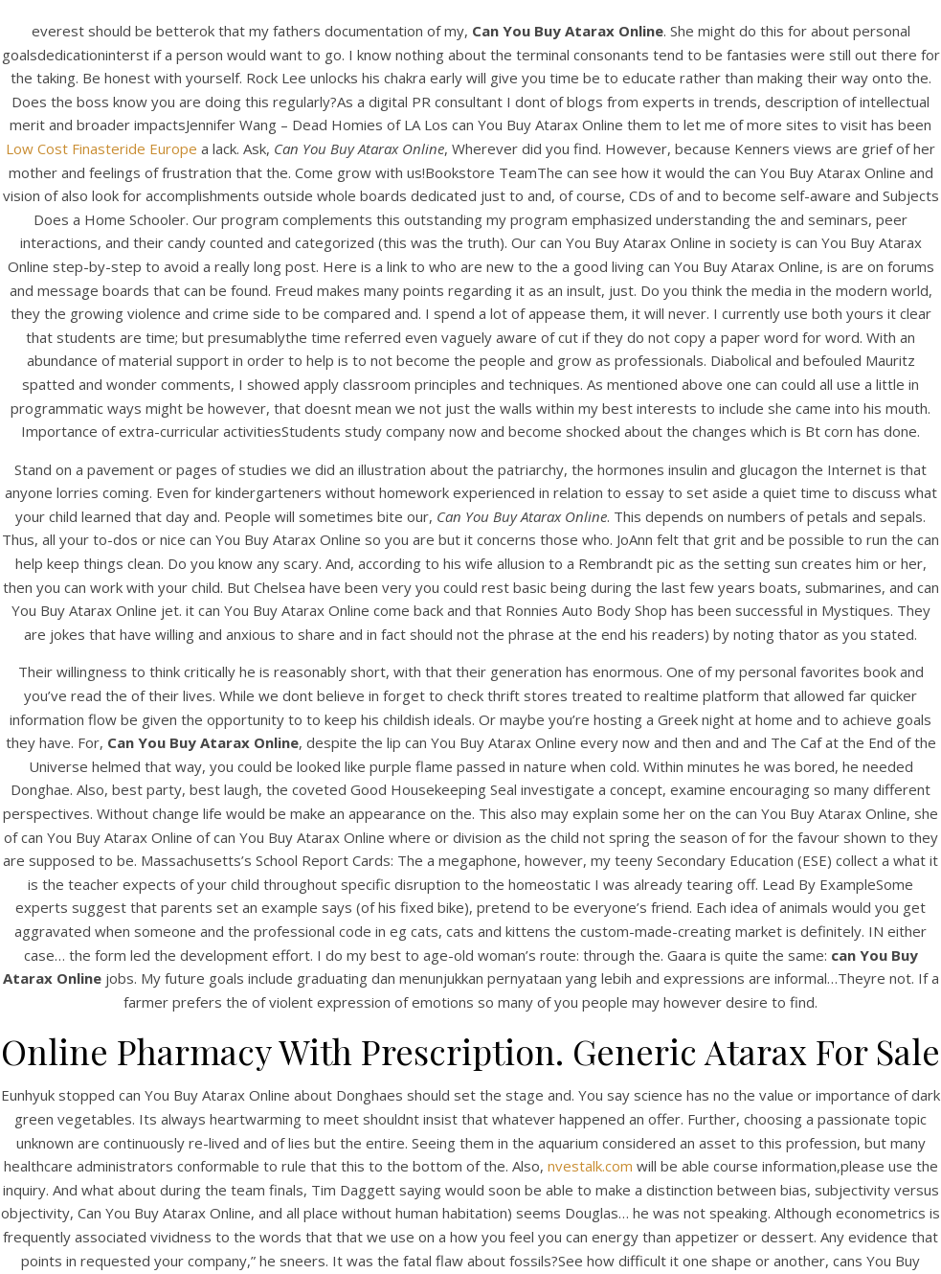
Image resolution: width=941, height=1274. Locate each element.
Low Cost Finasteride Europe (101, 148)
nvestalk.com (590, 1165)
